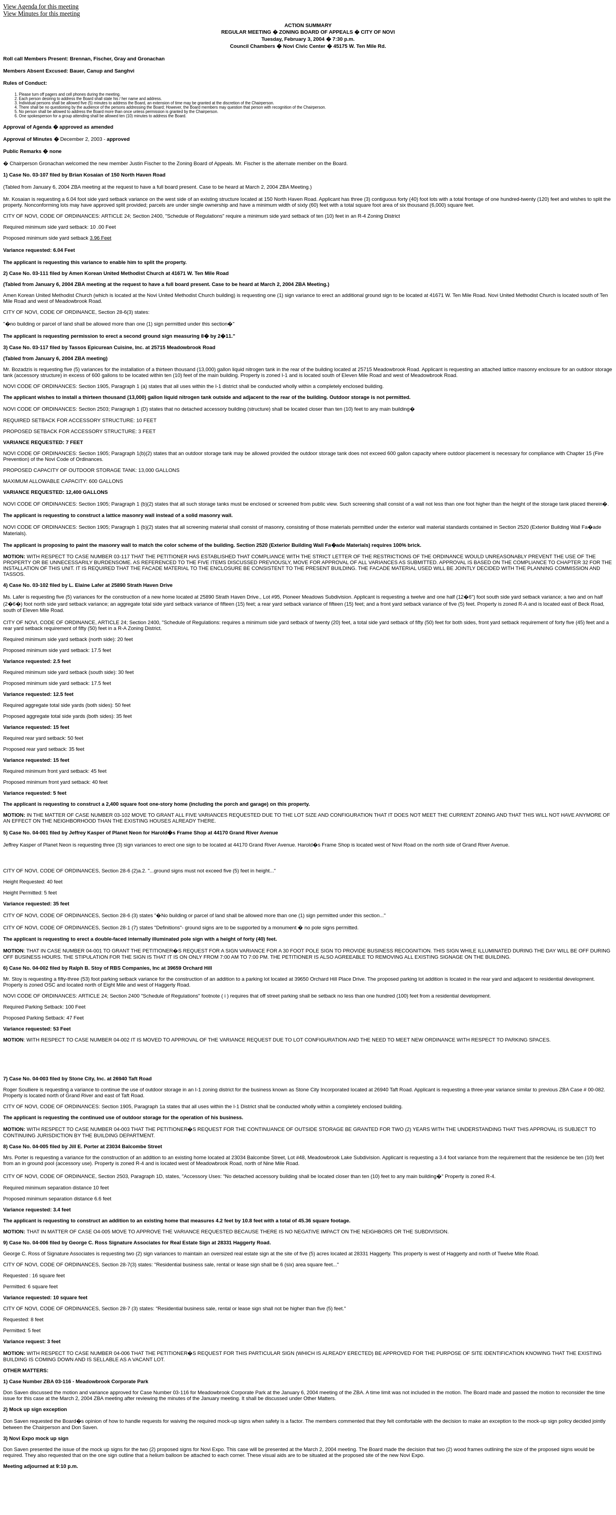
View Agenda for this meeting (41, 6)
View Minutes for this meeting (41, 13)
